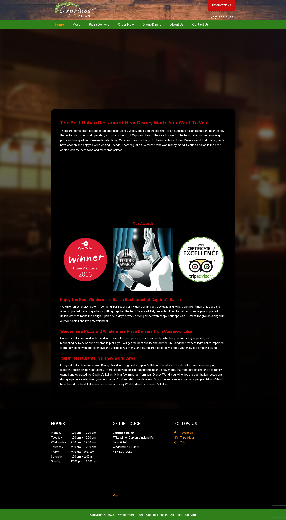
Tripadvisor (187, 437)
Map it (116, 495)
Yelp (183, 442)
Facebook (186, 432)
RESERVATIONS (222, 2)
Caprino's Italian (74, 10)
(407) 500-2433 (221, 11)
